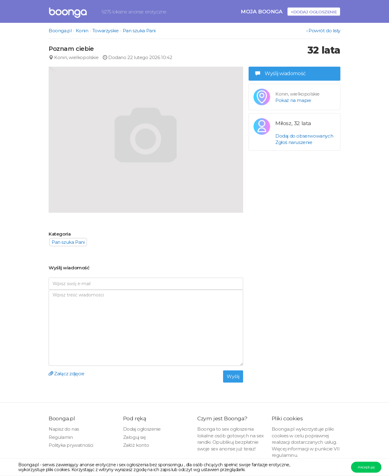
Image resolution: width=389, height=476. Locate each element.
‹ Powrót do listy (323, 30)
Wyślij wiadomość (280, 73)
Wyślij (233, 376)
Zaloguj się (134, 437)
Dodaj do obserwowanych (304, 136)
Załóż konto (136, 445)
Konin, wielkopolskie (73, 57)
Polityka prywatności (71, 445)
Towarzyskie (105, 30)
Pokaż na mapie (293, 100)
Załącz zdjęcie (66, 373)
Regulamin (61, 437)
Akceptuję (366, 467)
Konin (82, 30)
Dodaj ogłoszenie (142, 429)
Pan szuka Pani (139, 30)
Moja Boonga (262, 11)
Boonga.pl (60, 30)
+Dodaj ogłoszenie (314, 11)
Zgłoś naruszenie (293, 142)
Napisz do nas (64, 429)
